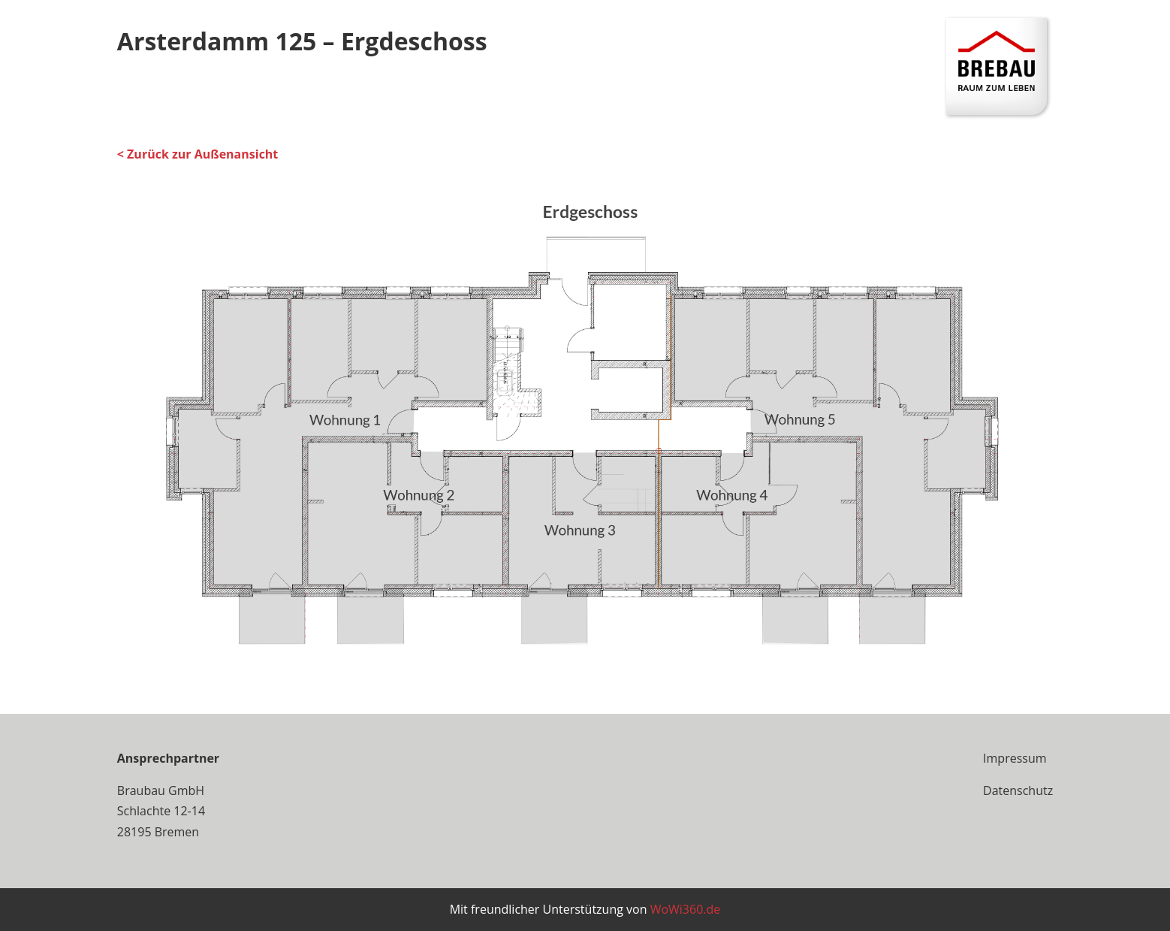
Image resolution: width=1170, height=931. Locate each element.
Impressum (1014, 758)
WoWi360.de (685, 909)
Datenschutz (1018, 790)
